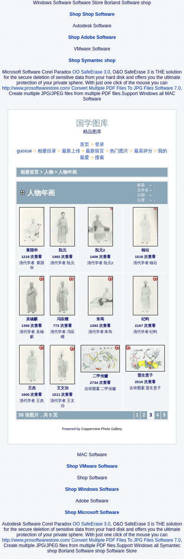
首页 (84, 144)
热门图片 (119, 151)
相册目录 (47, 151)
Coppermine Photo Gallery (101, 429)
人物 (48, 172)
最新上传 (71, 151)
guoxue (24, 151)
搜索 (99, 157)
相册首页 (29, 172)
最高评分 (143, 151)
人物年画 (67, 172)
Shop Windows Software (92, 489)
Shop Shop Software (92, 14)
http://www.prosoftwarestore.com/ (36, 88)
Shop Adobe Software (92, 37)
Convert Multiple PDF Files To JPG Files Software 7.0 (126, 88)
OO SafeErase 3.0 (91, 72)
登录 (99, 144)
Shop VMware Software (92, 466)
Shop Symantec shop (91, 60)
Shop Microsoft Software (92, 512)
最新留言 (95, 151)
